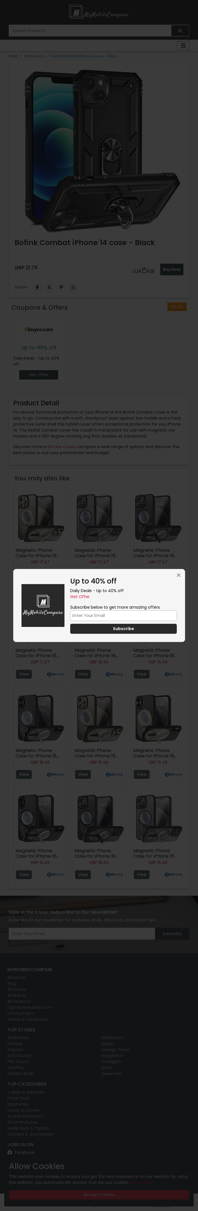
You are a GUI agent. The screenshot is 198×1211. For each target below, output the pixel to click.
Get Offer (80, 597)
